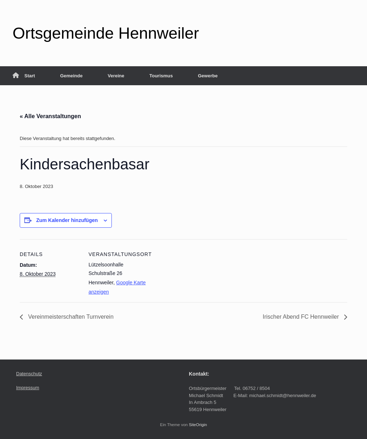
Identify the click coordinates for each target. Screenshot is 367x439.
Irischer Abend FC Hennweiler (301, 317)
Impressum (27, 387)
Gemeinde (71, 75)
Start (24, 75)
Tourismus (161, 75)
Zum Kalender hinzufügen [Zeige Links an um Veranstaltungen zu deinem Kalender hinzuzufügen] (67, 220)
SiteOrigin (198, 425)
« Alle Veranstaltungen (50, 116)
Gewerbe (208, 75)
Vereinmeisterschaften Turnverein (70, 317)
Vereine (116, 75)
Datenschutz (29, 373)
